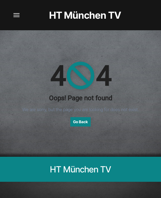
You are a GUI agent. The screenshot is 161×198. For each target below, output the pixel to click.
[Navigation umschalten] (16, 15)
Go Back (80, 121)
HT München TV (85, 15)
